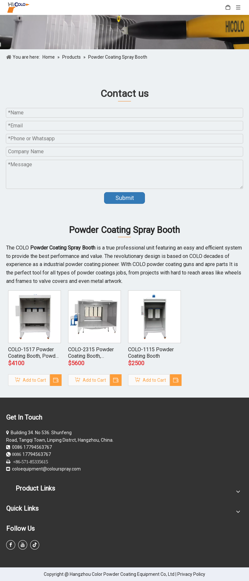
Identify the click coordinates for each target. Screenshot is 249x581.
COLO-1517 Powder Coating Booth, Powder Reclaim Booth (34, 352)
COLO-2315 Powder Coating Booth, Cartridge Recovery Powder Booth (91, 352)
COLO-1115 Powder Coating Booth (151, 352)
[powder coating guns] (124, 32)
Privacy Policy (191, 574)
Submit (124, 197)
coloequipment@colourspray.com (46, 468)
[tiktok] (34, 545)
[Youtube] (22, 545)
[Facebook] (10, 545)
